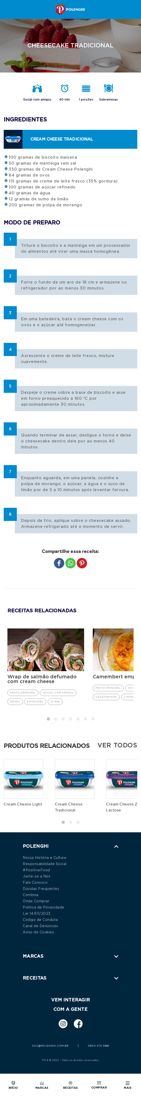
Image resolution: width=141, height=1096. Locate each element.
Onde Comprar (36, 901)
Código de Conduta (40, 919)
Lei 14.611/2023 (36, 913)
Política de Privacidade (43, 907)
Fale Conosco (35, 882)
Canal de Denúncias (40, 925)
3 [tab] (63, 718)
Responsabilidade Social (45, 863)
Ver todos (117, 745)
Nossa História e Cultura (44, 857)
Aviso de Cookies (38, 932)
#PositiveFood (36, 870)
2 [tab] (55, 718)
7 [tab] (92, 718)
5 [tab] (77, 718)
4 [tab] (70, 718)
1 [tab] (48, 718)
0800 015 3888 (98, 1045)
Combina (31, 894)
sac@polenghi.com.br (50, 1045)
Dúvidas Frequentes (41, 888)
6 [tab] (85, 718)
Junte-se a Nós (36, 876)
